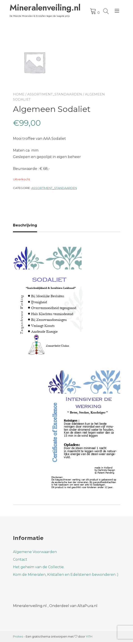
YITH (89, 636)
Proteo (18, 636)
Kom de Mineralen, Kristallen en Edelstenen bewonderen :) (65, 574)
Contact (20, 559)
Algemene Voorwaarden (35, 552)
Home (18, 94)
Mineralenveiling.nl (40, 7)
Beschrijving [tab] (25, 225)
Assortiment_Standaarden (54, 94)
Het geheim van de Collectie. (38, 567)
